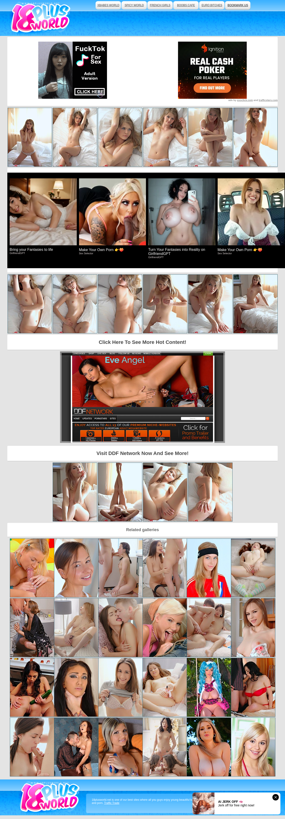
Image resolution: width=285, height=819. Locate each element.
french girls (160, 5)
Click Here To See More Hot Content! (142, 342)
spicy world (134, 5)
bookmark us (237, 5)
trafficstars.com (268, 100)
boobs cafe (186, 5)
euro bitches (212, 5)
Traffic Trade (111, 803)
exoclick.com (245, 100)
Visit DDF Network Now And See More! (142, 453)
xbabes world (108, 5)
